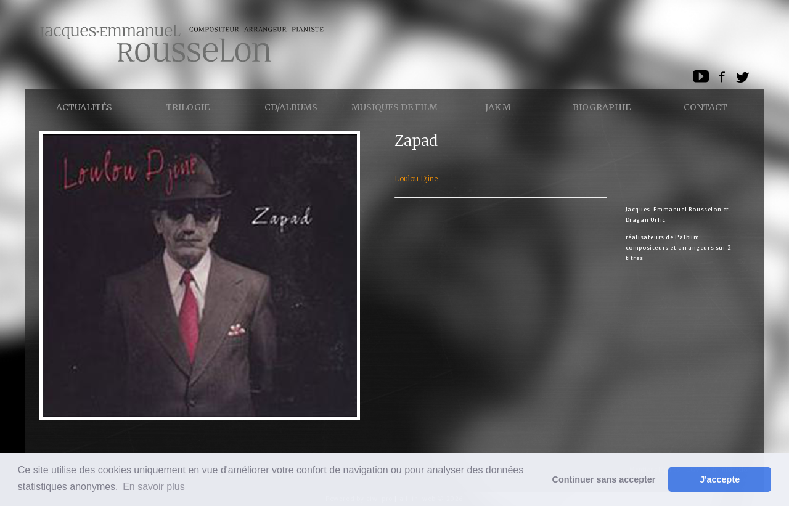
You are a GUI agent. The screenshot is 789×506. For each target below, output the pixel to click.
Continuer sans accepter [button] (604, 479)
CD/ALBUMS (290, 107)
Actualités (84, 107)
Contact (705, 107)
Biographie (602, 107)
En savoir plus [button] (154, 486)
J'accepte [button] (720, 479)
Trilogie (188, 107)
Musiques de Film (394, 107)
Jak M (498, 107)
